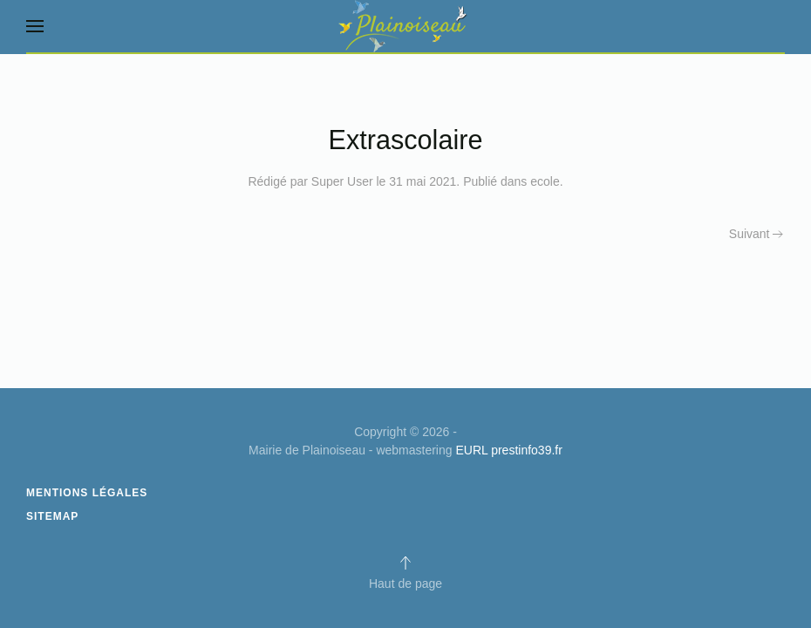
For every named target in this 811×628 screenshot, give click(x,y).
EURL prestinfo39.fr (508, 450)
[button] (35, 26)
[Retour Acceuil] (405, 26)
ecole (544, 181)
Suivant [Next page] (756, 234)
